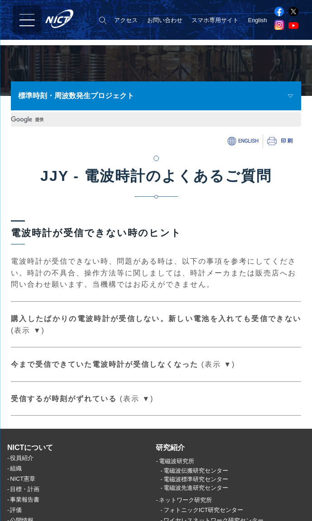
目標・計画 (24, 504)
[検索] (77, 119)
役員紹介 (22, 473)
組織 (16, 483)
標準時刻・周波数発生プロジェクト (76, 95)
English (257, 20)
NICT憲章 (22, 494)
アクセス (126, 20)
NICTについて (30, 462)
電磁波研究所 (176, 476)
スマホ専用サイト (215, 20)
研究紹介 (170, 462)
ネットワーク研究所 (185, 515)
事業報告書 (24, 515)
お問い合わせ (164, 20)
